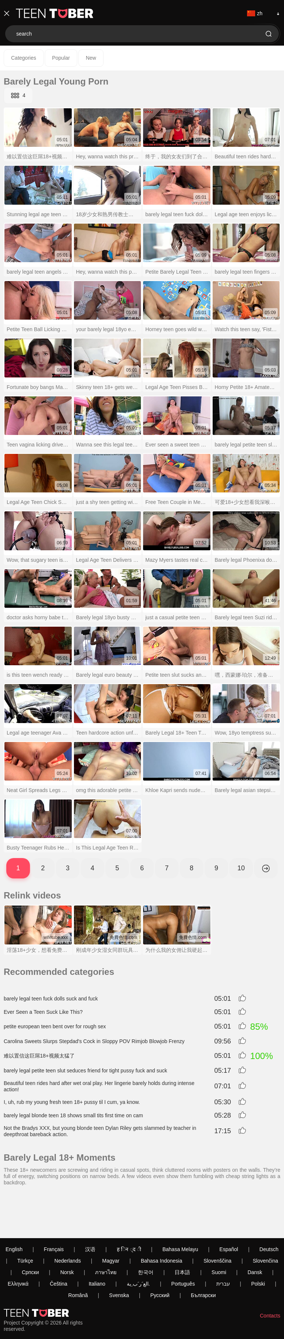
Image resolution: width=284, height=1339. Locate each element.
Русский (159, 1254)
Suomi (219, 1231)
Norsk (67, 1231)
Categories (23, 58)
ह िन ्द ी (129, 1208)
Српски (30, 1231)
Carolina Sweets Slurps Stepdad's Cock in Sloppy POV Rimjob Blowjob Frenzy (94, 1041)
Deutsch (269, 1208)
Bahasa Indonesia (161, 1220)
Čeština (58, 1243)
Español (228, 1208)
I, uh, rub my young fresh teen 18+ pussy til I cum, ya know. (72, 1102)
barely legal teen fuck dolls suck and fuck (51, 999)
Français (54, 1208)
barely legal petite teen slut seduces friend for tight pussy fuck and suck (85, 1070)
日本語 (182, 1231)
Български (203, 1254)
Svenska (119, 1254)
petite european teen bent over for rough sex (55, 1026)
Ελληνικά (18, 1243)
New (91, 58)
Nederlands (67, 1220)
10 (241, 868)
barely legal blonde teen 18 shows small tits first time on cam (73, 1115)
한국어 (145, 1231)
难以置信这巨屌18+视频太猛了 (39, 1056)
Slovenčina (265, 1220)
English (14, 1208)
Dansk (254, 1231)
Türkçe (25, 1220)
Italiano (97, 1243)
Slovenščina (217, 1220)
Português (183, 1243)
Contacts (270, 1274)
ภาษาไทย (105, 1231)
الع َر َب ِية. (138, 1243)
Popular (61, 58)
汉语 (90, 1208)
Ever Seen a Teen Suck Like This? (43, 1012)
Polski (258, 1243)
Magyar (110, 1220)
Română (78, 1254)
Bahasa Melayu (180, 1208)
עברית (223, 1243)
